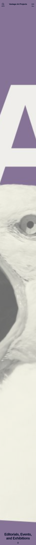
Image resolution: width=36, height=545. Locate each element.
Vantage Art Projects (18, 4)
